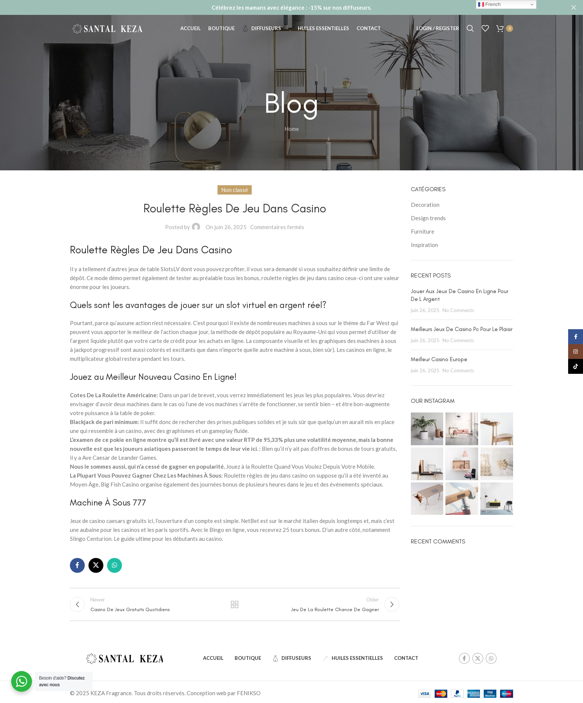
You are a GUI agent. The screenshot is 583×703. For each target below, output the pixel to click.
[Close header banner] (573, 7)
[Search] (470, 31)
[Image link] (124, 661)
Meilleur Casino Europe (439, 359)
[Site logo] (107, 31)
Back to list (235, 605)
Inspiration (424, 244)
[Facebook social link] (77, 565)
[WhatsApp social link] (114, 565)
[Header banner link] (280, 7)
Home (291, 128)
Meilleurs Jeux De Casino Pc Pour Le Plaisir (461, 328)
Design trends (428, 218)
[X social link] (95, 565)
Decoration (425, 204)
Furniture (422, 231)
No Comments (458, 310)
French (489, 4)
